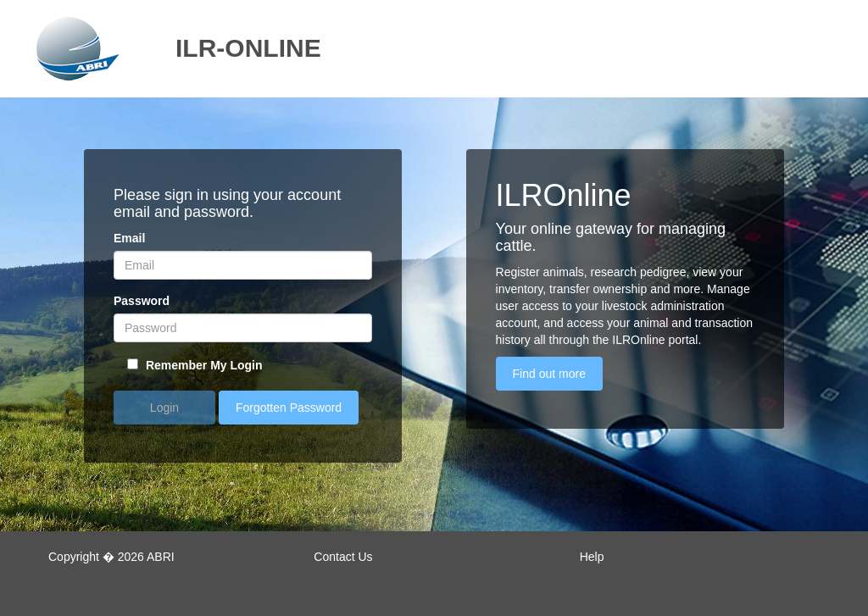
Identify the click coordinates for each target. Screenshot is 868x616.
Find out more (549, 373)
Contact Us (343, 556)
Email (129, 238)
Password (142, 301)
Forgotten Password (289, 407)
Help (592, 556)
